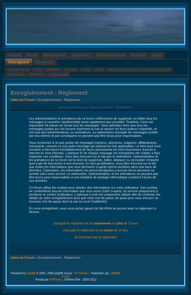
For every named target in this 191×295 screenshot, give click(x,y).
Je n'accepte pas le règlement (95, 237)
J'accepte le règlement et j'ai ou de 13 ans (95, 223)
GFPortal (55, 279)
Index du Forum (23, 99)
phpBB (31, 273)
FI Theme (81, 273)
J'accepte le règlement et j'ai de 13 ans (95, 230)
